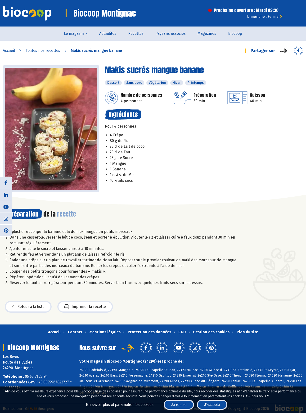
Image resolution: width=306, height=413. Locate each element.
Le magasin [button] (74, 33)
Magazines (207, 33)
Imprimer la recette (85, 306)
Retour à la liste (28, 306)
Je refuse (179, 405)
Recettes (136, 33)
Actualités (107, 33)
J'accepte (212, 405)
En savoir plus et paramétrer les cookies (119, 405)
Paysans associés (170, 33)
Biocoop (235, 33)
